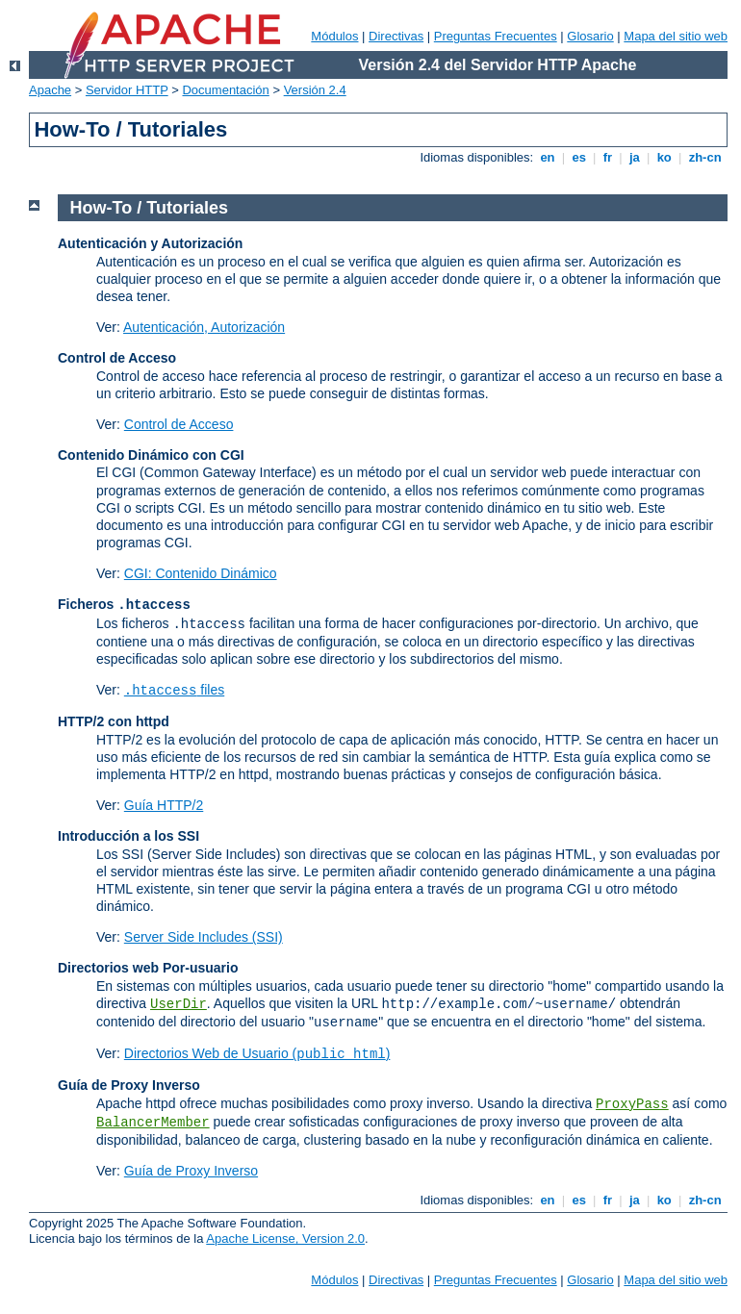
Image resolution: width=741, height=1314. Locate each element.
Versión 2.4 (315, 90)
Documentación (225, 90)
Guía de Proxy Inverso (191, 1170)
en (547, 157)
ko (664, 157)
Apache (50, 90)
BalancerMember (153, 1122)
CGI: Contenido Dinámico (200, 573)
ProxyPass (632, 1104)
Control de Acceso (179, 424)
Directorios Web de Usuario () (257, 1053)
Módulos (334, 36)
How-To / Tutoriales (149, 207)
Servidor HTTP (127, 90)
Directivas (396, 36)
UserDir (178, 1004)
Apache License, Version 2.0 (285, 1238)
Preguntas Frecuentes (495, 36)
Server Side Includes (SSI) (203, 937)
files (174, 689)
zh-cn (705, 157)
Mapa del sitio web (676, 36)
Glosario (590, 36)
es (579, 157)
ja (634, 157)
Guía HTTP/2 (163, 805)
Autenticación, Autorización (204, 327)
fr (608, 157)
